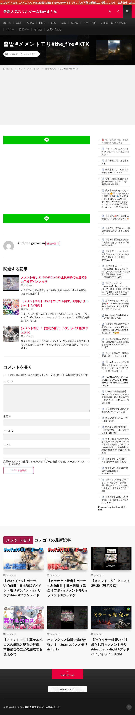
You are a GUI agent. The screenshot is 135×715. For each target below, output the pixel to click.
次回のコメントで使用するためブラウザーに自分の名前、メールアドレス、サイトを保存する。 (46, 462)
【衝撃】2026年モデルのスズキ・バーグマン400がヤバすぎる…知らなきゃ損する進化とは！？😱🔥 (115, 328)
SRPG (74, 22)
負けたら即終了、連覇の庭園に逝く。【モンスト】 (115, 355)
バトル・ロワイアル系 (113, 22)
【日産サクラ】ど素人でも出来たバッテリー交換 (115, 410)
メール (8, 431)
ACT (18, 22)
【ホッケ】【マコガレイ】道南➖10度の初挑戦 (114, 460)
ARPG (30, 22)
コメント (8, 381)
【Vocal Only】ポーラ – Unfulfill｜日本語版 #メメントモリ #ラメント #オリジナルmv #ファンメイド (22, 588)
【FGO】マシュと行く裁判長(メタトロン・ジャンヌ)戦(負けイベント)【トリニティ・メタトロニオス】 (115, 366)
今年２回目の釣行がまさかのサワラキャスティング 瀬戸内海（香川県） (115, 181)
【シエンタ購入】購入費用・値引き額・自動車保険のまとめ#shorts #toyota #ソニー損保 (115, 342)
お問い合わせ (54, 29)
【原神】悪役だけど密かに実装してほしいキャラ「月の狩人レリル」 (115, 242)
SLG (64, 22)
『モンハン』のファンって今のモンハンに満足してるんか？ (115, 151)
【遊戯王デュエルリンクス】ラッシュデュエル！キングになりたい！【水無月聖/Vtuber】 (115, 255)
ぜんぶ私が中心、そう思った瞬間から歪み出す (115, 141)
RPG (53, 22)
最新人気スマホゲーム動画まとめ (42, 707)
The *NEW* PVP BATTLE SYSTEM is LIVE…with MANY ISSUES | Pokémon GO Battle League (115, 381)
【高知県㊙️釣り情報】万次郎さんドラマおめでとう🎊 (116, 217)
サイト (7, 445)
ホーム (7, 22)
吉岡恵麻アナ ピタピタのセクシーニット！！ (115, 171)
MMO (42, 22)
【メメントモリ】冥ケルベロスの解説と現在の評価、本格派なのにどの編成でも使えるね (22, 647)
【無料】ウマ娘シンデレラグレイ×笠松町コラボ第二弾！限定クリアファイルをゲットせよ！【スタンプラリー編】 (115, 485)
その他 (38, 29)
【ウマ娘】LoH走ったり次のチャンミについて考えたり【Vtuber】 (115, 499)
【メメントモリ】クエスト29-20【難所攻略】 (110, 583)
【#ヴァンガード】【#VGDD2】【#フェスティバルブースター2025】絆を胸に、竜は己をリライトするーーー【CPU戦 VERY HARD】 (116, 289)
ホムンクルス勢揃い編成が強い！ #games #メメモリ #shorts (67, 644)
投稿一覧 (51, 243)
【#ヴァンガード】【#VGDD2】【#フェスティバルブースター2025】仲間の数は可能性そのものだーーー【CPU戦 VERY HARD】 (116, 271)
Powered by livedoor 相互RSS (112, 508)
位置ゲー (24, 29)
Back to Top (67, 674)
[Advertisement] (67, 97)
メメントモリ (29, 54)
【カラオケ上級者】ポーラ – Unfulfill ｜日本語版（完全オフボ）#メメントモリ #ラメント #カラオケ (67, 588)
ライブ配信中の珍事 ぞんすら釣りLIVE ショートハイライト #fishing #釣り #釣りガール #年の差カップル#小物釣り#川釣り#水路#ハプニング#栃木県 (116, 445)
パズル (10, 29)
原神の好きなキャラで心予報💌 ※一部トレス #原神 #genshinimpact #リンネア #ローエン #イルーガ (115, 304)
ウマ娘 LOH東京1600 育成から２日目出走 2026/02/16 (115, 470)
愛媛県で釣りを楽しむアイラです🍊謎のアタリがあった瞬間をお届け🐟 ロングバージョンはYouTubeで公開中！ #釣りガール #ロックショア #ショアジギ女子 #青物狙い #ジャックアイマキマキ (116, 198)
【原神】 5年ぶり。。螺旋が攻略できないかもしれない (116, 230)
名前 (7, 416)
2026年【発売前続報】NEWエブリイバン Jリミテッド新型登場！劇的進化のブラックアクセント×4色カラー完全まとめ (115, 397)
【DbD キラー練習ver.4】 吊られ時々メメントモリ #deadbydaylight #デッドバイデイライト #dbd (110, 647)
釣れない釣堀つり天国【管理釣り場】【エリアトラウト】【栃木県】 (115, 429)
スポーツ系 (89, 22)
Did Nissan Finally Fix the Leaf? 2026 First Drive (115, 316)
